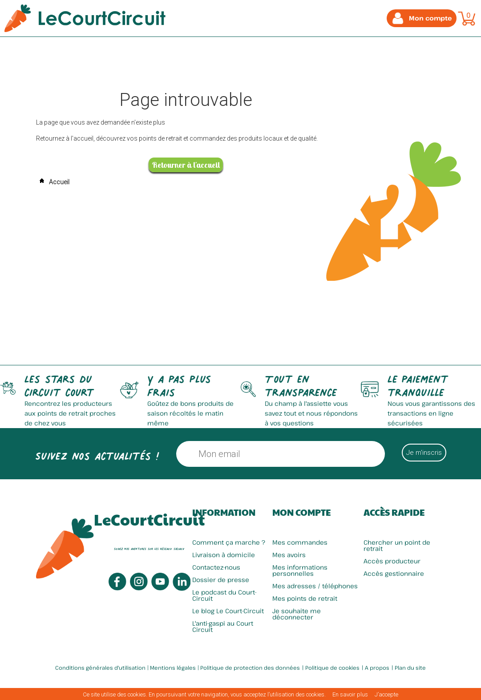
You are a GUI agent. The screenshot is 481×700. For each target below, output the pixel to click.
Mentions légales (173, 667)
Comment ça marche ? (228, 542)
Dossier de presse (220, 579)
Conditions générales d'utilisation (100, 667)
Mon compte (301, 512)
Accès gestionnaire (394, 573)
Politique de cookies (332, 667)
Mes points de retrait (304, 598)
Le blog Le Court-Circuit (228, 611)
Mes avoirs (289, 554)
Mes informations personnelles (299, 570)
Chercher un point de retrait (397, 545)
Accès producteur (392, 561)
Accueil (52, 182)
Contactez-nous (216, 567)
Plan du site (410, 667)
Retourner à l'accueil (186, 165)
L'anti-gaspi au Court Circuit (222, 626)
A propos (377, 667)
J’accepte (386, 694)
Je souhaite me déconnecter (296, 614)
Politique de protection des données (250, 667)
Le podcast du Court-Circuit (224, 595)
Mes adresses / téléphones (315, 586)
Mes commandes (299, 542)
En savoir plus (350, 694)
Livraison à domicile (223, 554)
